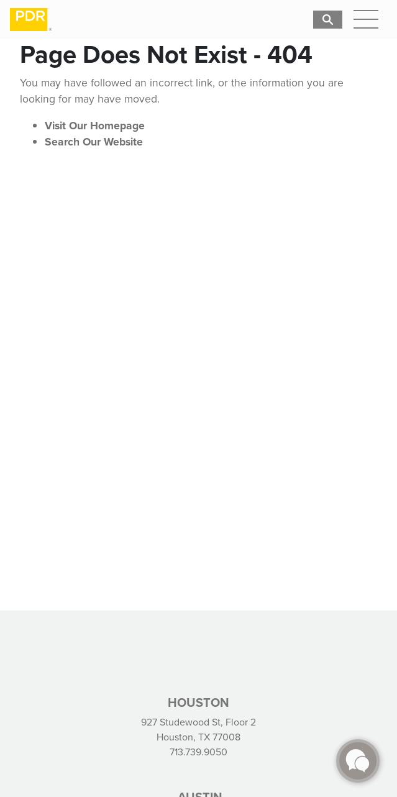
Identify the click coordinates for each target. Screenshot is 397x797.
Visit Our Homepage (95, 125)
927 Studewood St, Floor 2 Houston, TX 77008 (198, 729)
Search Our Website (94, 142)
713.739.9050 (198, 752)
